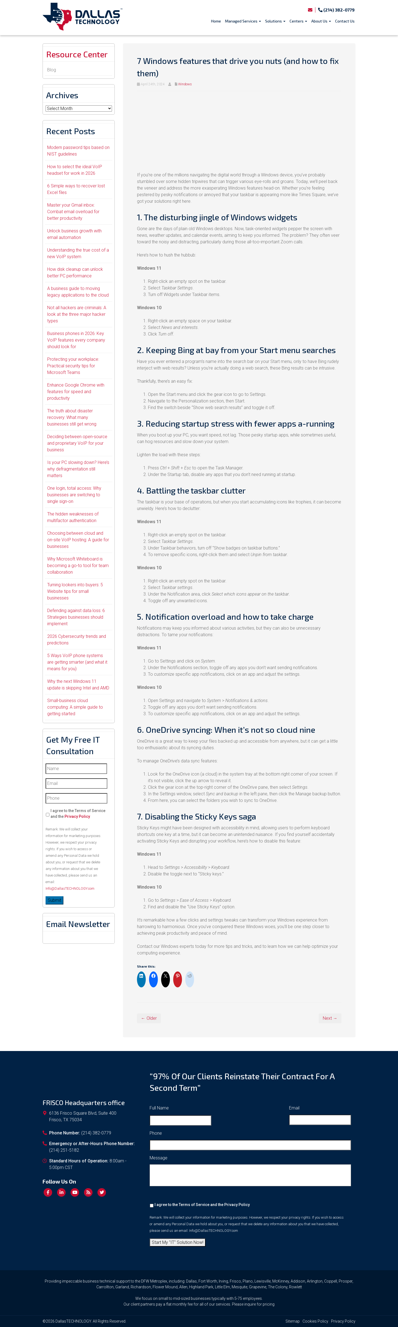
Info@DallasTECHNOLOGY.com (70, 888)
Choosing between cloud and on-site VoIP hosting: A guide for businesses (78, 540)
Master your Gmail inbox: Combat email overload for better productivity (73, 211)
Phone (156, 1133)
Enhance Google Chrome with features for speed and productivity (75, 391)
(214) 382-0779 (336, 9)
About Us (321, 21)
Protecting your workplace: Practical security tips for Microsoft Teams (73, 366)
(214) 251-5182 (64, 1150)
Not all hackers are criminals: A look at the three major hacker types (76, 314)
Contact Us (345, 21)
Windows (185, 84)
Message (158, 1157)
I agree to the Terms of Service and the (78, 813)
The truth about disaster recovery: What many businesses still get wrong (71, 417)
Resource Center (77, 54)
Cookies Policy (315, 1321)
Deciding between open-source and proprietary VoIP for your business (77, 443)
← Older (149, 1018)
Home (216, 21)
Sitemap (292, 1321)
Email (294, 1108)
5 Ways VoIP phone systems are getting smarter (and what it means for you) (77, 662)
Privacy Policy (77, 816)
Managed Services (243, 21)
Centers (298, 21)
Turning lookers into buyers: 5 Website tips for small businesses (75, 591)
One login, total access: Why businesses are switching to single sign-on (74, 495)
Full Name (159, 1108)
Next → (330, 1018)
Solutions (275, 21)
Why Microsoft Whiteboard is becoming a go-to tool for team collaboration (78, 565)
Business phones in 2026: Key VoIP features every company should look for (76, 340)
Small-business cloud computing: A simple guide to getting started (75, 707)
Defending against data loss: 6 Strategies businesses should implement (76, 617)
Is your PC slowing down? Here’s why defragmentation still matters (78, 469)
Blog (51, 69)
